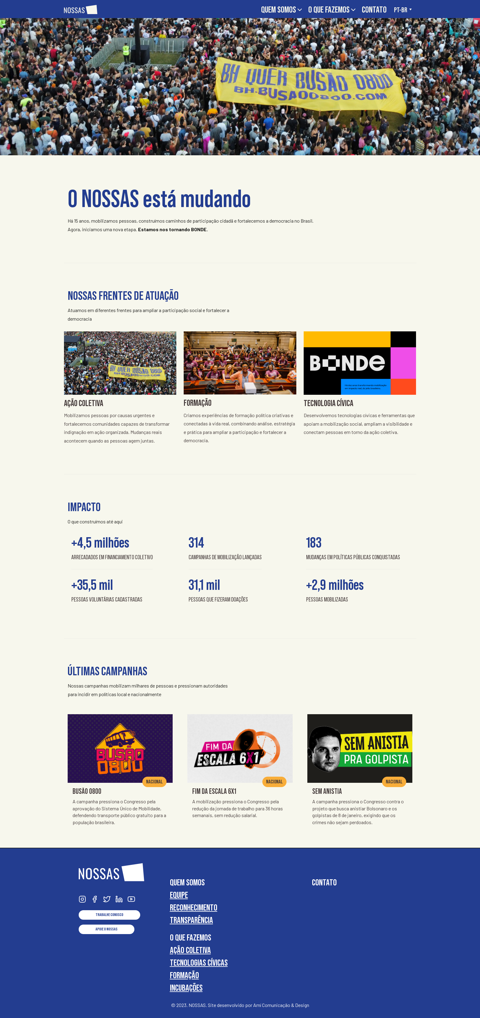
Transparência (191, 920)
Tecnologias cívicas (199, 962)
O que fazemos (332, 9)
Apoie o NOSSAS (107, 929)
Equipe (179, 895)
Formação (184, 975)
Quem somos (282, 9)
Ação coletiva (190, 950)
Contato (374, 9)
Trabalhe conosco (109, 915)
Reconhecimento (193, 907)
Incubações (186, 987)
